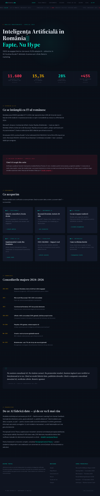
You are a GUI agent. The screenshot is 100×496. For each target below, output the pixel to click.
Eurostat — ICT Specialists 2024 (85, 479)
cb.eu (10, 3)
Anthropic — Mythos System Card (85, 482)
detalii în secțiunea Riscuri (49, 438)
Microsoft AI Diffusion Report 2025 (85, 468)
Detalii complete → (47, 171)
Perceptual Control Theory (44, 443)
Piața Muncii (42, 2)
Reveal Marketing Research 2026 (85, 476)
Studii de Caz (71, 2)
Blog (87, 2)
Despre (81, 2)
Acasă (33, 2)
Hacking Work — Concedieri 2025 (85, 471)
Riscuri (61, 2)
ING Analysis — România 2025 (84, 473)
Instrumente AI (54, 473)
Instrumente (53, 2)
